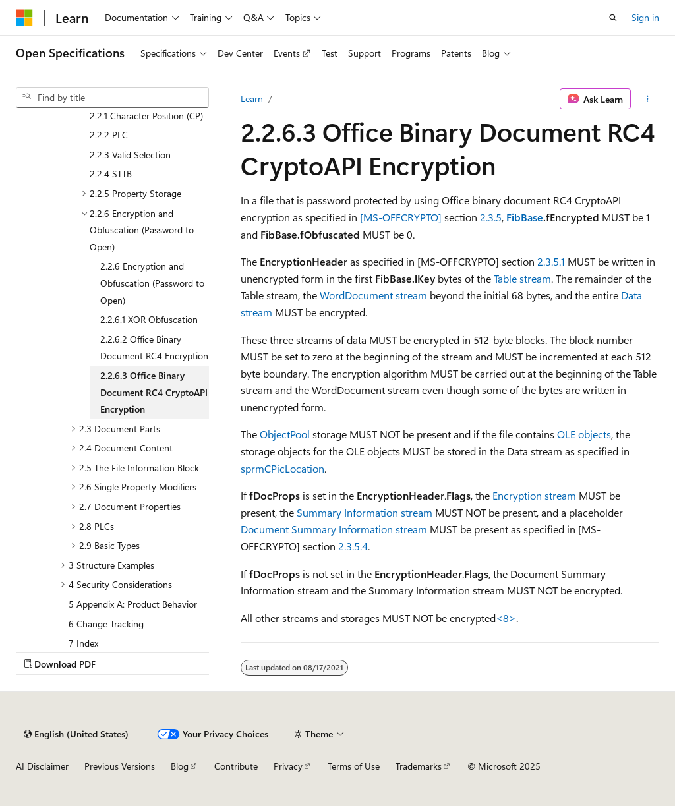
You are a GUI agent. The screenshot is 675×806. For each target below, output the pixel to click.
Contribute (236, 766)
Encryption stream (534, 495)
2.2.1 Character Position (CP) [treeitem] (146, 115)
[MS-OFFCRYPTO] (401, 217)
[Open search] (613, 18)
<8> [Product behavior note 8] (506, 618)
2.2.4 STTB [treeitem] (111, 173)
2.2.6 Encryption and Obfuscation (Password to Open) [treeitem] (152, 283)
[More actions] (647, 98)
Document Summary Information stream (334, 529)
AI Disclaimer (42, 766)
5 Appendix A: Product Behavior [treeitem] (133, 604)
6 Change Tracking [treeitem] (106, 624)
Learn (252, 98)
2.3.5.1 (551, 261)
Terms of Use (354, 766)
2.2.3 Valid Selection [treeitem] (130, 154)
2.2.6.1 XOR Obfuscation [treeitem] (149, 319)
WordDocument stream (373, 295)
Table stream (522, 278)
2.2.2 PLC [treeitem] (109, 135)
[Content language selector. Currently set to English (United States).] (76, 734)
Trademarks (419, 766)
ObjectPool (285, 434)
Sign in (645, 17)
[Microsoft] (24, 17)
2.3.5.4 (353, 546)
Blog (180, 766)
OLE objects (584, 434)
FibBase (524, 217)
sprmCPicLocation (282, 468)
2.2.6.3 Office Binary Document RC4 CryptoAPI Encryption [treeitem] (154, 392)
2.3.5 (491, 217)
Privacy (288, 766)
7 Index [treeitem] (83, 643)
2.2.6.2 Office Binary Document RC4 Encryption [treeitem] (154, 347)
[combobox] (112, 97)
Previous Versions (119, 766)
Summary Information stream (364, 512)
